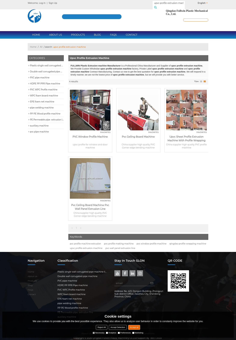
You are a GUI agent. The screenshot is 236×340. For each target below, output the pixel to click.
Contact (131, 31)
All (41, 43)
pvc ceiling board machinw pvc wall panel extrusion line (90, 203)
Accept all (134, 327)
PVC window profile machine (90, 133)
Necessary (98, 333)
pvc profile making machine (119, 240)
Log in (42, 3)
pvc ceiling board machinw (138, 133)
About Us (55, 31)
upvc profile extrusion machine (86, 245)
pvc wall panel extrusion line (120, 245)
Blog (97, 31)
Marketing (137, 333)
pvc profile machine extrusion (85, 240)
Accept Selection (117, 327)
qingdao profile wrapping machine (187, 240)
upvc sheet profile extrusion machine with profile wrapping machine (186, 135)
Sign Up (53, 3)
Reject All (102, 327)
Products (78, 31)
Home (36, 31)
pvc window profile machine (151, 240)
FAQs (113, 31)
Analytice (111, 333)
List (201, 78)
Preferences (124, 333)
